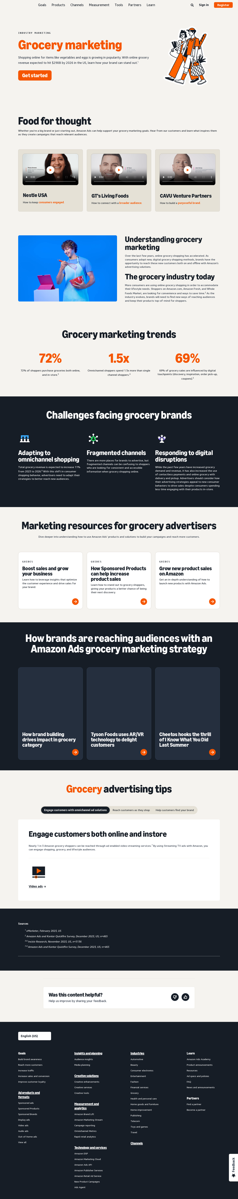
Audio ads (23, 1074)
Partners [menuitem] (193, 1042)
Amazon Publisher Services (88, 1114)
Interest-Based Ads (89, 1153)
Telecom (135, 1064)
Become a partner (196, 1053)
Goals (42, 5)
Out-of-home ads (27, 1080)
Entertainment (138, 1019)
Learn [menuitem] (191, 997)
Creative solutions (86, 1020)
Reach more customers (30, 1008)
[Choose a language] (34, 980)
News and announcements (201, 1031)
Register (223, 5)
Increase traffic (26, 1014)
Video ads (23, 1069)
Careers (156, 1153)
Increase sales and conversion (33, 1019)
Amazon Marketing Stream (88, 1063)
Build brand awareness (30, 1003)
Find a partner (194, 1048)
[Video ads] (37, 830)
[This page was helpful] (185, 941)
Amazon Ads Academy (198, 1003)
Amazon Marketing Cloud (87, 1102)
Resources (192, 1014)
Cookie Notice (112, 1153)
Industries (137, 997)
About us (23, 1153)
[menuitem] (34, 1064)
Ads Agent (79, 1131)
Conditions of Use (43, 1153)
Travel (134, 1076)
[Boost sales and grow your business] (50, 580)
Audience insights (83, 1003)
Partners (134, 5)
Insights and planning (88, 997)
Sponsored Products (28, 1052)
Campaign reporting (84, 1069)
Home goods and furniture (145, 1048)
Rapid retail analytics (85, 1080)
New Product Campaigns (87, 1125)
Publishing (136, 1059)
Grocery (135, 1036)
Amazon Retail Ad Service (87, 1119)
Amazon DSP (81, 1097)
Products (58, 5)
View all (22, 1086)
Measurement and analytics (86, 1050)
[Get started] (35, 75)
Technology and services (90, 1091)
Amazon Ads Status (135, 1153)
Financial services (139, 1031)
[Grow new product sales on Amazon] (187, 580)
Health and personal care (144, 1042)
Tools (119, 5)
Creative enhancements (86, 1025)
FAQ (189, 1025)
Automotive (137, 1003)
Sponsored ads (26, 1046)
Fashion (135, 1025)
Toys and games (139, 1070)
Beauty (134, 1008)
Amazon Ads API (83, 1108)
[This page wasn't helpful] (175, 941)
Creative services (83, 1031)
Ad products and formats (29, 1038)
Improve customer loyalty (31, 1025)
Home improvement (141, 1053)
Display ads (24, 1063)
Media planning (82, 1008)
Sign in (204, 5)
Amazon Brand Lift (84, 1057)
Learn (151, 5)
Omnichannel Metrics (85, 1074)
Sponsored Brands (27, 1057)
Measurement (99, 5)
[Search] (192, 5)
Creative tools (81, 1036)
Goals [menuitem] (22, 997)
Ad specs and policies (198, 1019)
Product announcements (200, 1008)
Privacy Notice (65, 1153)
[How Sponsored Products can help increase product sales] (119, 580)
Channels (77, 5)
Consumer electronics (142, 1014)
